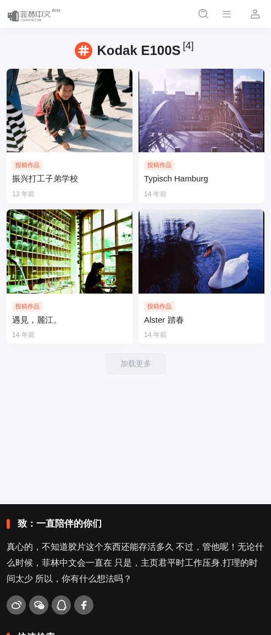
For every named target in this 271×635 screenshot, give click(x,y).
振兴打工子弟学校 (45, 178)
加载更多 (135, 363)
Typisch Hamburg (176, 178)
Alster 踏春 (164, 319)
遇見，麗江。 (37, 319)
